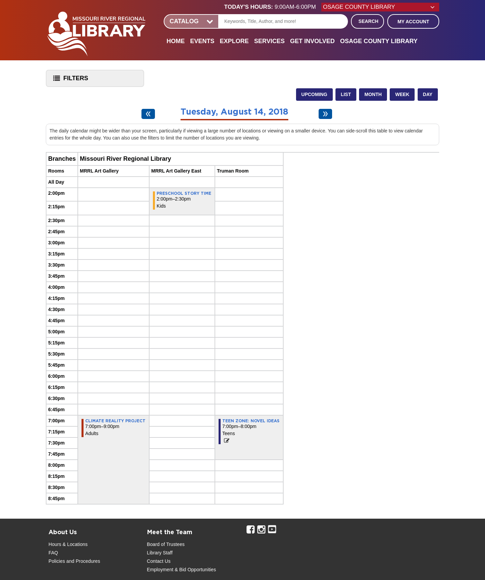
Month (373, 94)
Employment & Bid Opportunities (181, 569)
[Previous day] (148, 114)
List (346, 94)
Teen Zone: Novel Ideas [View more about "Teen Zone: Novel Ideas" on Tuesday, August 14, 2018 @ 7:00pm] (251, 421)
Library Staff (160, 552)
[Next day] (325, 114)
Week (402, 94)
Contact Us (158, 561)
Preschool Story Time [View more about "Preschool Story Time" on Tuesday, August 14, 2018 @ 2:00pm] (184, 193)
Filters (69, 80)
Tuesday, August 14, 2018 (234, 112)
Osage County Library (379, 41)
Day (427, 94)
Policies (56, 561)
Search (368, 21)
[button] (272, 7)
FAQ (53, 552)
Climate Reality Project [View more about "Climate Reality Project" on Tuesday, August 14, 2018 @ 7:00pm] (115, 421)
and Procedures (82, 561)
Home (175, 41)
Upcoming (314, 94)
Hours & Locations (68, 544)
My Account (413, 21)
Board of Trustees (166, 544)
